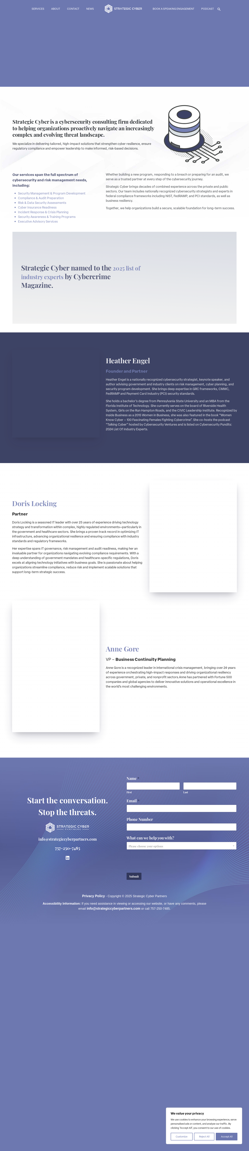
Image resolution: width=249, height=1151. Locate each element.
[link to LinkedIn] (67, 1082)
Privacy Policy (93, 1120)
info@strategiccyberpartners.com (67, 1063)
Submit (134, 1101)
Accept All (226, 1136)
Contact (73, 8)
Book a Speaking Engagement (173, 8)
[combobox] (182, 1071)
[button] (219, 9)
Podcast (207, 8)
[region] (204, 1126)
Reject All (204, 1136)
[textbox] (181, 1071)
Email (133, 1025)
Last (185, 1017)
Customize (181, 1136)
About (55, 8)
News (90, 8)
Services (38, 8)
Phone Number (140, 1044)
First (129, 1017)
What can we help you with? (150, 1062)
